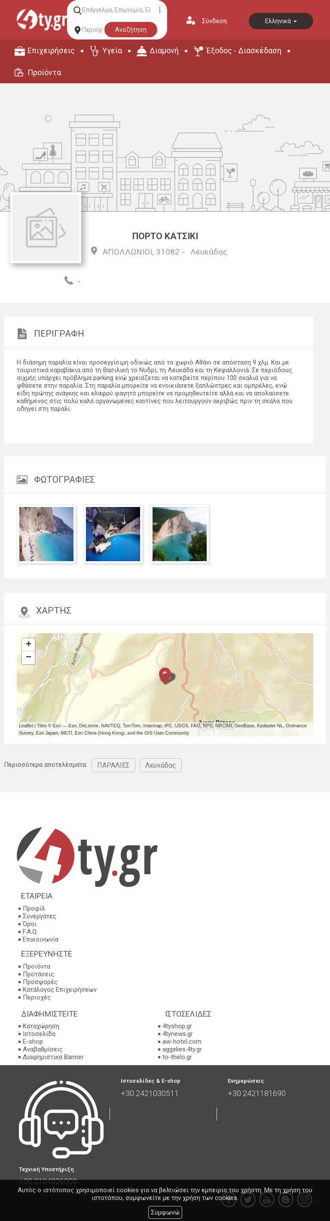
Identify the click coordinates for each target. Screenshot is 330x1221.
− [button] (28, 657)
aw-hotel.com (182, 1041)
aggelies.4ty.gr (182, 1049)
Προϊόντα (44, 72)
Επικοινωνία (40, 939)
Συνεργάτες (39, 916)
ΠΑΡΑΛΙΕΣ (113, 765)
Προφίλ (34, 908)
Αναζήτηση (131, 29)
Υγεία (112, 50)
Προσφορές (40, 982)
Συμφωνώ (165, 1212)
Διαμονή (164, 50)
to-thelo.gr (177, 1057)
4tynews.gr (177, 1034)
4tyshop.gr (177, 1026)
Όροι (30, 924)
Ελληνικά (281, 21)
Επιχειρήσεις (51, 50)
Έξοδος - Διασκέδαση (243, 50)
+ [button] (28, 644)
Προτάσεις (38, 974)
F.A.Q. (30, 931)
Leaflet (26, 725)
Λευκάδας (208, 252)
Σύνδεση (214, 21)
